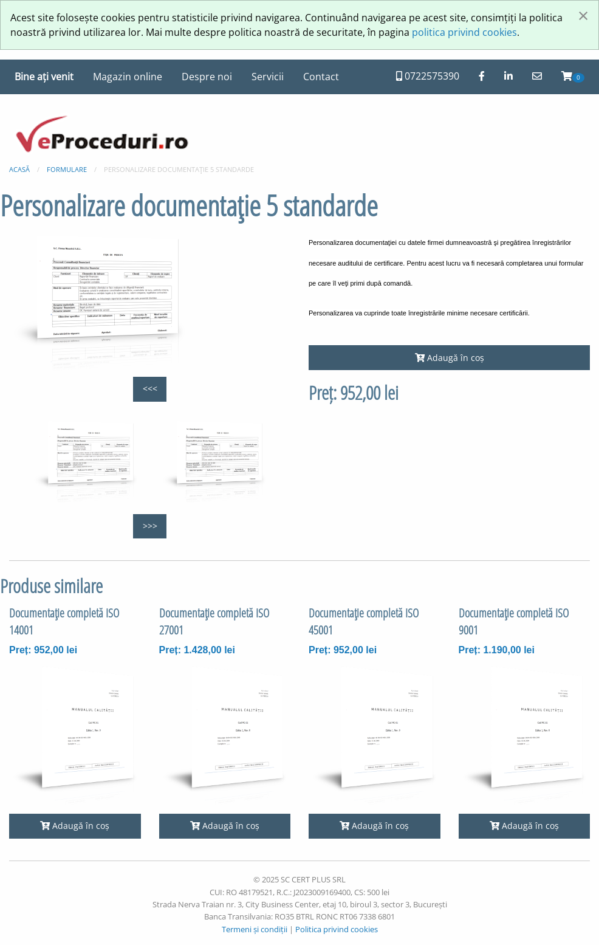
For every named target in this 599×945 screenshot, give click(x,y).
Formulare (67, 169)
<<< (150, 388)
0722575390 (427, 76)
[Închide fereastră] (583, 15)
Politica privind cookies (336, 929)
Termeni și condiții (254, 929)
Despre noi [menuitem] (207, 76)
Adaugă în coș (449, 357)
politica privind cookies (464, 32)
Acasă (19, 169)
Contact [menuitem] (321, 76)
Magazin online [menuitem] (127, 76)
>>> (150, 526)
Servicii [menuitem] (268, 76)
